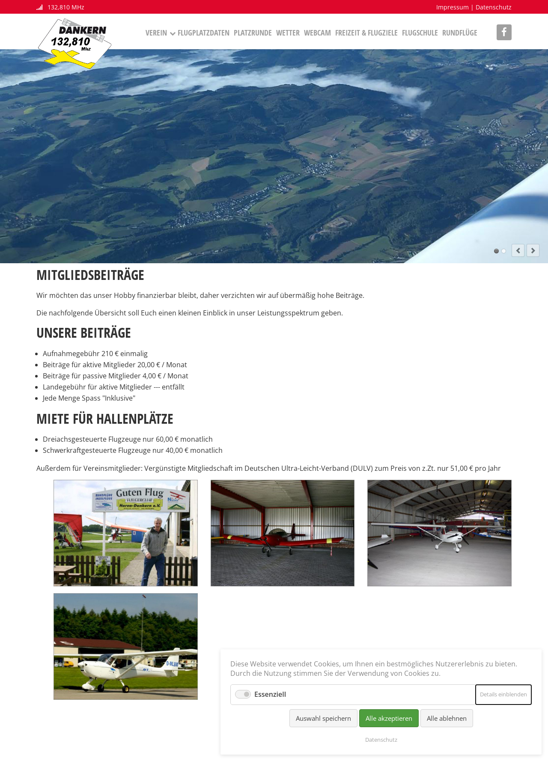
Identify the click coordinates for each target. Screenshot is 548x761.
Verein (156, 32)
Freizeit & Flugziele (366, 32)
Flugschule (420, 32)
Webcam (317, 32)
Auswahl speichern (323, 718)
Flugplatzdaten (203, 32)
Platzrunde (253, 32)
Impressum (452, 7)
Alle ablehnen (447, 718)
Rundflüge (459, 32)
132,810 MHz (60, 7)
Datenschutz (494, 7)
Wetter (288, 32)
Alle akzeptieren (389, 718)
